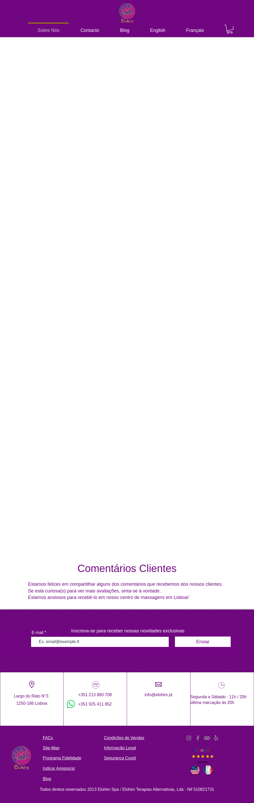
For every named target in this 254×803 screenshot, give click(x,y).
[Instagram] (189, 738)
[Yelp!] (216, 738)
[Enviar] (203, 642)
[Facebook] (198, 738)
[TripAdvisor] (207, 738)
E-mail (37, 633)
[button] (229, 29)
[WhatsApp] (71, 704)
